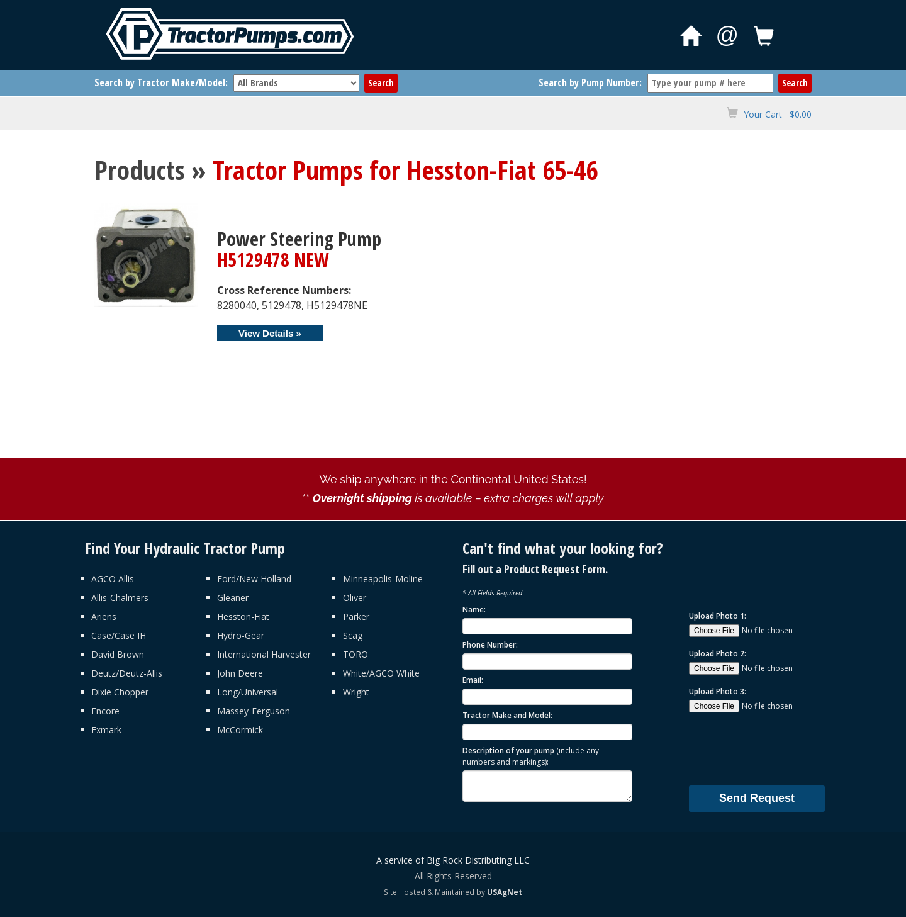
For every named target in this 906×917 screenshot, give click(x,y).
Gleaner (233, 598)
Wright (356, 692)
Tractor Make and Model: (507, 715)
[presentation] (784, 748)
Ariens (103, 616)
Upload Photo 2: (717, 653)
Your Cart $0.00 (778, 114)
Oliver (354, 598)
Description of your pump (530, 756)
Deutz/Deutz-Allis (126, 673)
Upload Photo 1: (717, 615)
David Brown (117, 654)
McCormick (240, 730)
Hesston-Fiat (243, 616)
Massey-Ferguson (253, 711)
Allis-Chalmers (119, 598)
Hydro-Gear (240, 635)
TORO (355, 654)
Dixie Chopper (119, 692)
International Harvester (264, 654)
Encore (105, 711)
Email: (472, 680)
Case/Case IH (118, 635)
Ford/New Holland (254, 579)
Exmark (106, 730)
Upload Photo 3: (717, 691)
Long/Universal (247, 692)
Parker (356, 616)
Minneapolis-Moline (383, 579)
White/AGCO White (381, 673)
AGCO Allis (112, 579)
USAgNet (504, 892)
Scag (352, 635)
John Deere (240, 673)
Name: (474, 609)
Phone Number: (490, 644)
